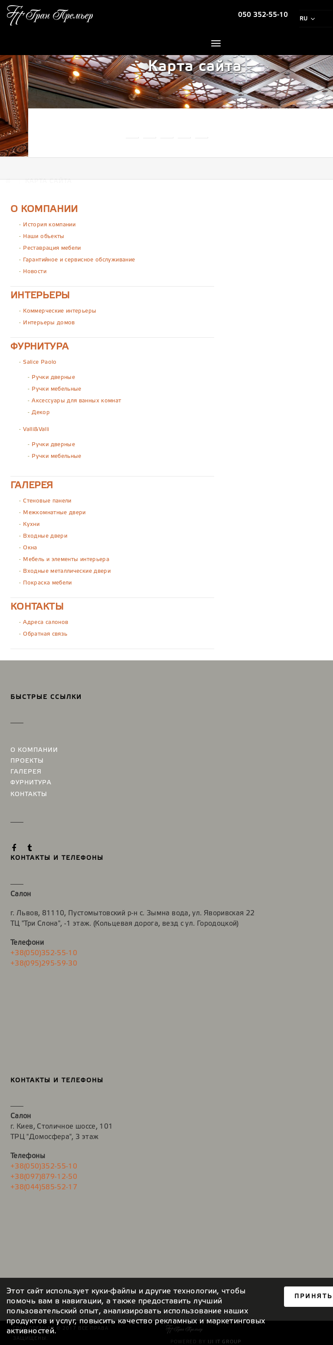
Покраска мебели (47, 580)
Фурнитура (39, 344)
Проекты (27, 760)
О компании (44, 207)
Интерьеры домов (49, 320)
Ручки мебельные (56, 387)
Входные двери (45, 534)
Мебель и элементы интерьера (66, 557)
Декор (41, 410)
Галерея (31, 483)
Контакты (37, 605)
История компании (49, 222)
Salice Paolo (39, 360)
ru (307, 18)
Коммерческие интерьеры (59, 309)
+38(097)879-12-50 (43, 1173)
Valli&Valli (36, 427)
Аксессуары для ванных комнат (76, 398)
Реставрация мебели (52, 246)
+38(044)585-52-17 (43, 1184)
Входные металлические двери (67, 569)
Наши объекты (43, 234)
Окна (30, 545)
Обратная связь (45, 632)
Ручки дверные (53, 375)
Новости (34, 269)
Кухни (31, 522)
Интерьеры (40, 293)
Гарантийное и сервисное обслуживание (79, 257)
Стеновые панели (47, 498)
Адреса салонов (45, 620)
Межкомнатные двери (54, 510)
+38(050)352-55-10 (43, 950)
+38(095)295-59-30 (43, 961)
